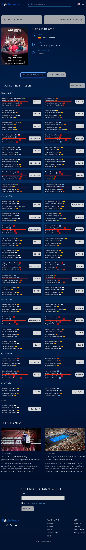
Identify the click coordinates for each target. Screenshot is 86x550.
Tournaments (52, 533)
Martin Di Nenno (7, 275)
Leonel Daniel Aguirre (9, 215)
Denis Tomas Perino (9, 152)
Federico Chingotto (51, 294)
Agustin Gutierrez (8, 137)
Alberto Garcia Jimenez (53, 147)
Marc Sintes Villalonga (9, 172)
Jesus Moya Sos (7, 186)
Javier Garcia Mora (51, 280)
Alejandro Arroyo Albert (10, 263)
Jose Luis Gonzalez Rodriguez (55, 129)
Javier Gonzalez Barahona (53, 282)
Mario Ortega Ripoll (8, 142)
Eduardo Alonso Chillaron (10, 240)
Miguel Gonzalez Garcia (52, 174)
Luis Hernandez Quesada (10, 166)
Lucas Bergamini (50, 220)
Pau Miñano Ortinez (51, 152)
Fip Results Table (56, 75)
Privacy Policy (39, 503)
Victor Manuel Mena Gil (52, 154)
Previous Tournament (70, 19)
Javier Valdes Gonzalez (9, 135)
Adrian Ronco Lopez (52, 172)
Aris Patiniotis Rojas (9, 184)
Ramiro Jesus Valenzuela (53, 184)
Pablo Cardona (7, 226)
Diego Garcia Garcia (51, 127)
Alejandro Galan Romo (52, 292)
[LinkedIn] (16, 525)
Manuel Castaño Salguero (10, 177)
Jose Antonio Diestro (9, 287)
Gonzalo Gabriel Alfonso (10, 149)
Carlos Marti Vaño (51, 149)
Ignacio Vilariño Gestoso (53, 164)
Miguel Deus (49, 177)
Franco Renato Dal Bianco (54, 161)
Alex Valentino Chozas (9, 213)
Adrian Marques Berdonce (11, 174)
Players (50, 527)
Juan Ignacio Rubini (51, 123)
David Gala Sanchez (8, 100)
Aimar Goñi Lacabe (8, 112)
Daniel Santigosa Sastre (53, 189)
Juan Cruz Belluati (51, 257)
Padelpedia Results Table (33, 75)
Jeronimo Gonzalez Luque (53, 270)
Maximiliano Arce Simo (10, 115)
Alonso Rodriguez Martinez (54, 125)
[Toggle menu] (83, 4)
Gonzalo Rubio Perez (52, 135)
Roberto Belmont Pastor (10, 123)
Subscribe (27, 509)
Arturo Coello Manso (9, 201)
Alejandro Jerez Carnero (10, 179)
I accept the (35, 503)
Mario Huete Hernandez (10, 140)
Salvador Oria (49, 166)
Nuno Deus (49, 179)
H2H (49, 536)
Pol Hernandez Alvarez (9, 105)
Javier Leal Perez (50, 231)
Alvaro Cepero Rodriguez (53, 105)
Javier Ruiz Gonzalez (52, 137)
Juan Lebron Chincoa (9, 250)
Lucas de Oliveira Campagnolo (12, 98)
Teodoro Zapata (50, 110)
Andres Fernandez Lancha (54, 103)
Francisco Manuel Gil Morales (54, 140)
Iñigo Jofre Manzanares (10, 265)
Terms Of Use (79, 530)
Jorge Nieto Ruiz (50, 245)
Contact (77, 527)
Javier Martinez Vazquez (53, 159)
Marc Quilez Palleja (8, 129)
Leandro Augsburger (9, 277)
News (49, 530)
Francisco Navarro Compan (54, 218)
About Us (77, 523)
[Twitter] (11, 525)
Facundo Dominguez (52, 117)
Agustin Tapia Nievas (9, 203)
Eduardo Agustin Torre (9, 159)
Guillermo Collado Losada (10, 103)
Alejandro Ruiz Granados (53, 206)
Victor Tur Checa (7, 125)
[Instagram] (7, 525)
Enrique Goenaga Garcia (10, 164)
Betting (50, 523)
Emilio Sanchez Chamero (53, 191)
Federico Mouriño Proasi (53, 186)
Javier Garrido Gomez (52, 255)
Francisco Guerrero (51, 233)
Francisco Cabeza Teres (53, 112)
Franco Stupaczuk (8, 252)
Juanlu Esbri (6, 289)
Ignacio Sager (49, 100)
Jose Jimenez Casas (51, 115)
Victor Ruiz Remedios (52, 208)
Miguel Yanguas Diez (52, 243)
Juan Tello (5, 228)
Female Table (77, 85)
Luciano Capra (7, 110)
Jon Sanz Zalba (50, 268)
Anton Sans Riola (8, 127)
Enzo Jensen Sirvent (9, 161)
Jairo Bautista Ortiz (8, 238)
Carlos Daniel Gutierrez (10, 147)
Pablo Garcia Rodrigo (9, 189)
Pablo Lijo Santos (8, 117)
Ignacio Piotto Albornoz (10, 154)
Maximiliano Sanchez (52, 142)
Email (24, 494)
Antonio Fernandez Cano (10, 191)
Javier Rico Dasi (50, 98)
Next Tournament (14, 19)
